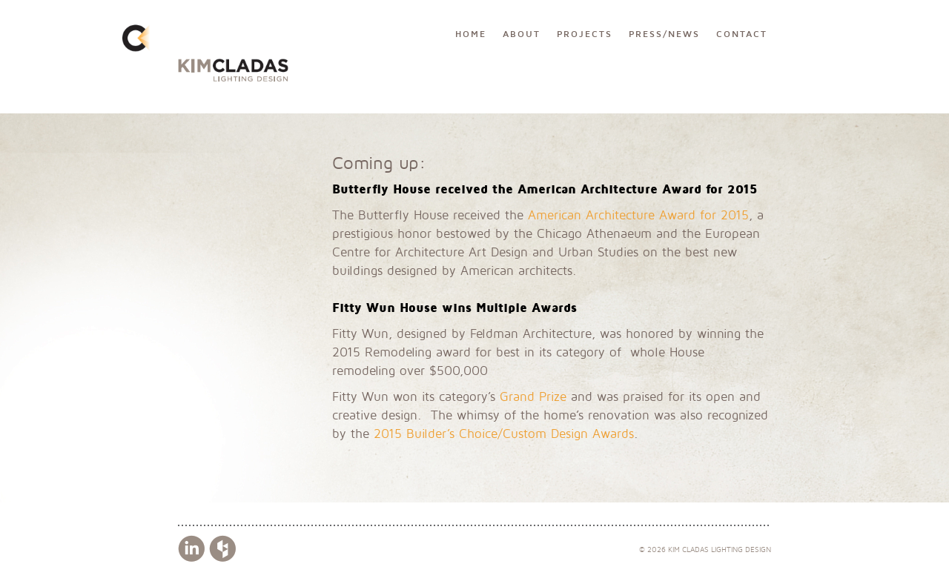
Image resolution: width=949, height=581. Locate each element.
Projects (584, 34)
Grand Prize (533, 397)
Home (470, 34)
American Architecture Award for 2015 (638, 215)
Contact (741, 34)
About (521, 34)
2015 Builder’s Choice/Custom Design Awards (504, 434)
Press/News (664, 34)
